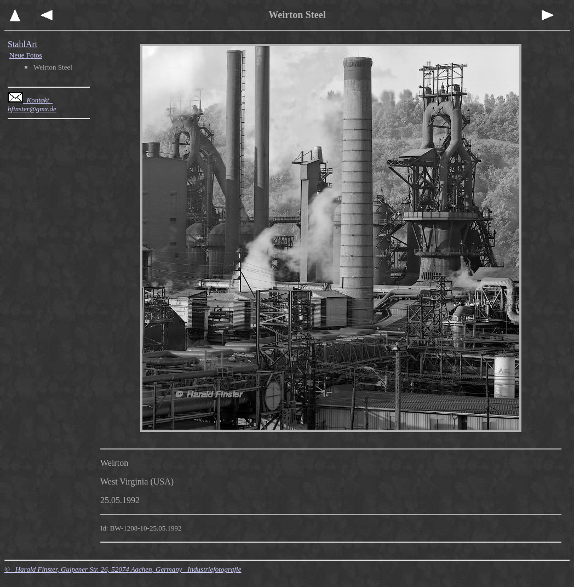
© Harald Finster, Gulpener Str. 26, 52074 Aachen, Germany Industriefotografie (122, 569)
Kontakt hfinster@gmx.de (32, 104)
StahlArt (22, 44)
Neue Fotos (25, 55)
